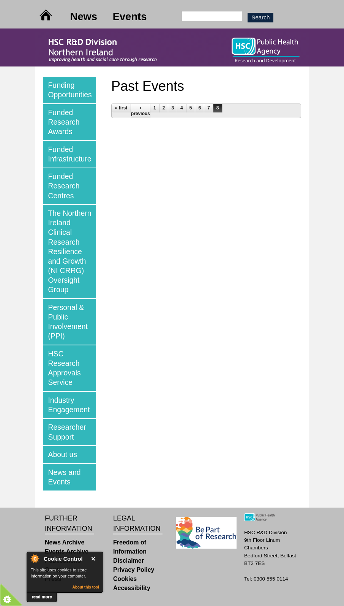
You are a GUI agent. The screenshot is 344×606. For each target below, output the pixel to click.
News (83, 16)
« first (121, 108)
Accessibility (131, 588)
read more (42, 596)
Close (95, 558)
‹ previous (140, 110)
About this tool (85, 587)
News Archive (64, 542)
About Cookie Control (34, 558)
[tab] (69, 90)
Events (130, 16)
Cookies (125, 579)
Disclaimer (128, 560)
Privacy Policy (134, 569)
